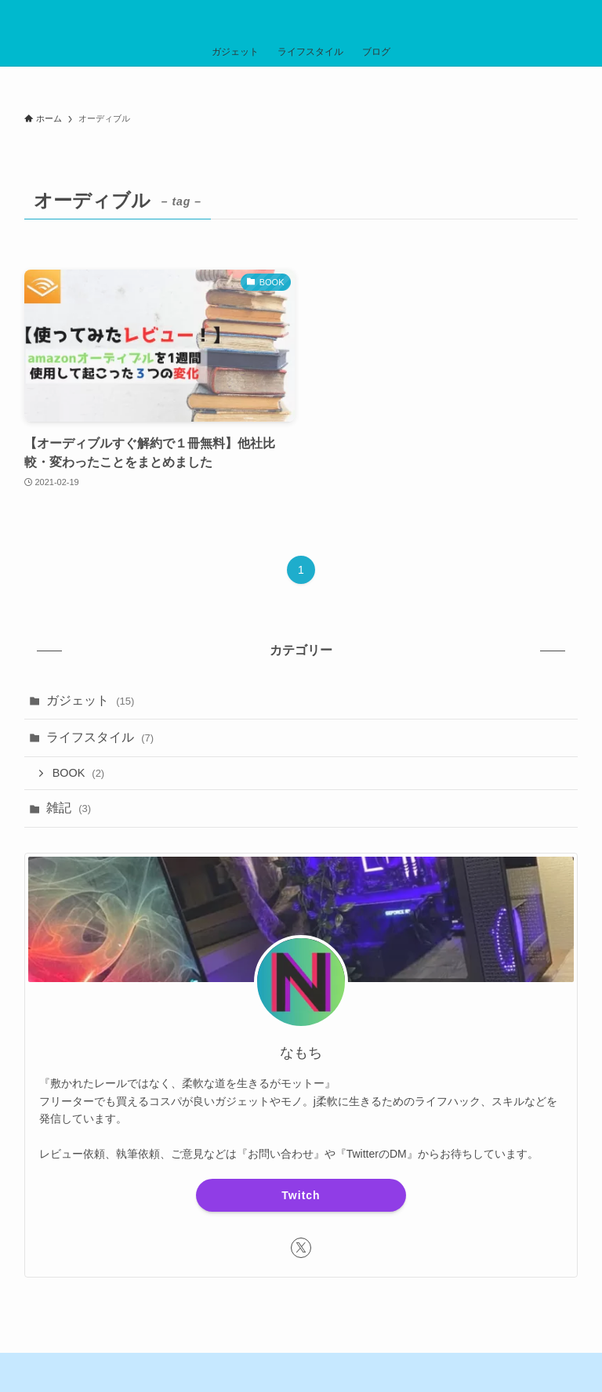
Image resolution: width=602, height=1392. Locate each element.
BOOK (78, 773)
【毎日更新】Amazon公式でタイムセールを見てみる (306, 84)
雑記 (68, 807)
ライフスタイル (100, 737)
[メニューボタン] (19, 19)
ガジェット (90, 700)
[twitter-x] (301, 1248)
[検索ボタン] (583, 19)
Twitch (300, 1195)
